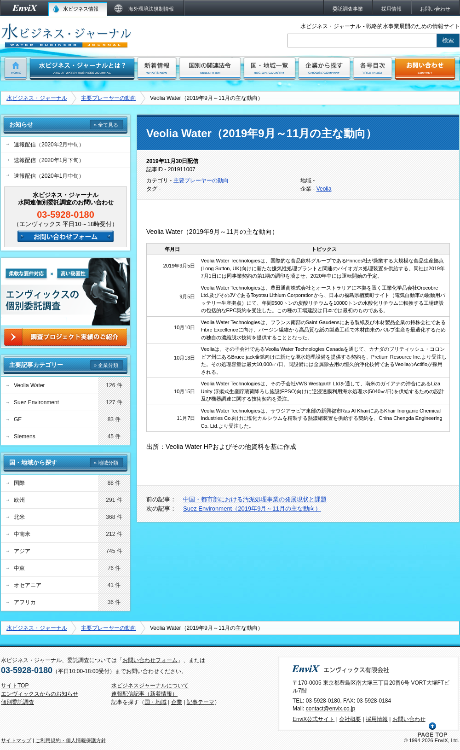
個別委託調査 (17, 702)
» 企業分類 (106, 365)
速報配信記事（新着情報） (144, 694)
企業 (176, 702)
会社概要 (350, 719)
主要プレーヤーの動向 (108, 98)
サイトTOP (15, 685)
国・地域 (155, 702)
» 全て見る (106, 125)
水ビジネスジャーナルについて (150, 685)
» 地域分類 (106, 462)
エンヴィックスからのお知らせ (39, 694)
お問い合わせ (409, 719)
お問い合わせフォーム (150, 660)
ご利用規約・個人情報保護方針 (70, 740)
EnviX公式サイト (313, 719)
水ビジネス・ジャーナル (36, 98)
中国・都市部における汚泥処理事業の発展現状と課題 (255, 499)
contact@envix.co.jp (331, 708)
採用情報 (377, 719)
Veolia (324, 189)
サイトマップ (16, 740)
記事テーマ (200, 702)
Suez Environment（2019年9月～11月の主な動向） (252, 508)
